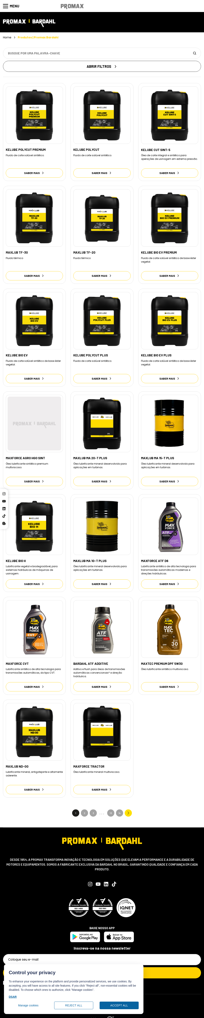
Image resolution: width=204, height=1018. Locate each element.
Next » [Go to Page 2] (128, 804)
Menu (11, 6)
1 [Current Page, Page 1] (75, 804)
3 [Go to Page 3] (93, 804)
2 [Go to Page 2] (84, 804)
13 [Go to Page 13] (111, 804)
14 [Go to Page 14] (120, 804)
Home (7, 37)
